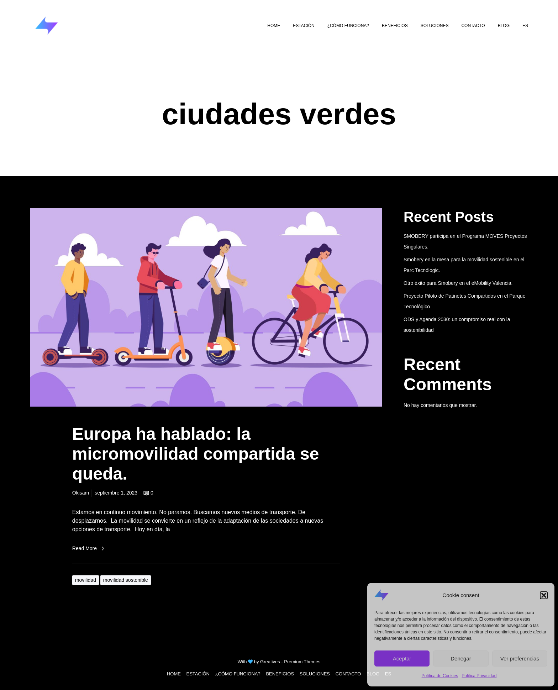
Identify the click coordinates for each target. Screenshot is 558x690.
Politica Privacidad (479, 675)
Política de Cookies (440, 675)
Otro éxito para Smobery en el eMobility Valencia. (458, 283)
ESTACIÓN (198, 673)
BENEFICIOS (280, 673)
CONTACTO (348, 673)
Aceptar (402, 658)
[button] (543, 595)
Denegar (461, 658)
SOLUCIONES (315, 673)
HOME (174, 673)
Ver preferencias (519, 658)
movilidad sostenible (125, 580)
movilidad (85, 580)
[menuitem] (525, 25)
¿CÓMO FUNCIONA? (237, 673)
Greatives (270, 661)
